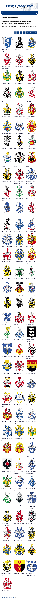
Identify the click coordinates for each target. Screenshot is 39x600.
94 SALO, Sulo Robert (6, 557)
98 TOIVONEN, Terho (19, 573)
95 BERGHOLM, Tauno (19, 557)
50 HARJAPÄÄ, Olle (18, 310)
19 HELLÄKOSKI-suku (6, 148)
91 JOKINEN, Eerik (5, 540)
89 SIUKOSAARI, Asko (19, 523)
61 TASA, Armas (5, 373)
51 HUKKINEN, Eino (30, 310)
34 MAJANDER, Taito (6, 231)
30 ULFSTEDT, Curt (30, 198)
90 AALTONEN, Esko (31, 523)
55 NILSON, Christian (6, 339)
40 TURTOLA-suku (5, 261)
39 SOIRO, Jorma (30, 246)
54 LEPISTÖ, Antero (30, 325)
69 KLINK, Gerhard (30, 404)
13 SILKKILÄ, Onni (5, 116)
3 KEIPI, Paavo (29, 49)
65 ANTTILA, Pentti (18, 390)
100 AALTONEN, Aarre (6, 590)
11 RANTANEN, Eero (19, 100)
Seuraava (33, 32)
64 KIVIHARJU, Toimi (6, 390)
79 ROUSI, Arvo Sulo (6, 471)
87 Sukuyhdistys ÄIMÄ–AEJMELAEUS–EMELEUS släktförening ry (31, 506)
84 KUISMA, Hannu (30, 488)
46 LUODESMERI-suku (6, 295)
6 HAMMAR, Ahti (30, 66)
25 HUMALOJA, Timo (6, 181)
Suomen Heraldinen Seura (19, 5)
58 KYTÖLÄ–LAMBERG (6, 356)
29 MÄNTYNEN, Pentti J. (19, 198)
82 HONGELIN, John (6, 488)
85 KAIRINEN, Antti (5, 505)
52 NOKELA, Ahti (5, 325)
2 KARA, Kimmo (17, 49)
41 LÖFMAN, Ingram (19, 261)
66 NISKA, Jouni (29, 390)
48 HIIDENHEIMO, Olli (31, 295)
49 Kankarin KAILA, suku (7, 310)
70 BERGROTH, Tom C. (6, 421)
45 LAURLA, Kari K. (30, 278)
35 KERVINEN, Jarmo (19, 231)
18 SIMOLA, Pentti (30, 133)
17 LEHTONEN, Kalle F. (19, 133)
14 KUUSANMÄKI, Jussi (19, 116)
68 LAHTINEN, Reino (19, 404)
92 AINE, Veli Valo (18, 540)
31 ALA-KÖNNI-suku (6, 215)
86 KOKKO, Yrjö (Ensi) (19, 505)
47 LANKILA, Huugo (18, 295)
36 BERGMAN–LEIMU (31, 231)
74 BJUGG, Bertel (18, 438)
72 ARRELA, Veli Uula (31, 421)
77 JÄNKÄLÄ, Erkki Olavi (19, 455)
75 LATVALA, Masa (30, 438)
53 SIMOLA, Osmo (18, 325)
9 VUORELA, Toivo (30, 83)
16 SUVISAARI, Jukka (6, 133)
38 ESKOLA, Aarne (18, 246)
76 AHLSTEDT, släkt (6, 455)
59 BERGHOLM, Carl (18, 356)
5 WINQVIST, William (19, 66)
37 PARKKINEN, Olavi (6, 246)
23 (27, 32)
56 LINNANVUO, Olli (18, 339)
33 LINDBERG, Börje (31, 215)
